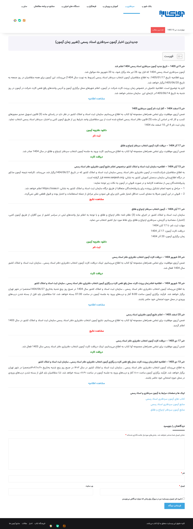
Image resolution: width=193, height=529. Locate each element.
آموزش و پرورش (112, 6)
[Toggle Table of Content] (178, 56)
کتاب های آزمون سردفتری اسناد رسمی (165, 399)
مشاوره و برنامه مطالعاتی (45, 6)
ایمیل (182, 486)
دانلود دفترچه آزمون (96, 130)
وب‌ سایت (89, 486)
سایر (26, 6)
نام (183, 473)
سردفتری (132, 6)
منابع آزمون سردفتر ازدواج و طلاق (168, 410)
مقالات (24, 523)
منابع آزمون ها (14, 523)
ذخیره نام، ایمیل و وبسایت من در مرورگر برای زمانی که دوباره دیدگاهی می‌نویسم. (152, 499)
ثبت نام (96, 136)
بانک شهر (149, 6)
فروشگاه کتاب (40, 523)
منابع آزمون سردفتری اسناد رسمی (168, 404)
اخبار (31, 523)
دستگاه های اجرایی (72, 6)
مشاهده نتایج (96, 199)
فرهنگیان (93, 6)
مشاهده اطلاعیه (96, 99)
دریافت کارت (96, 274)
